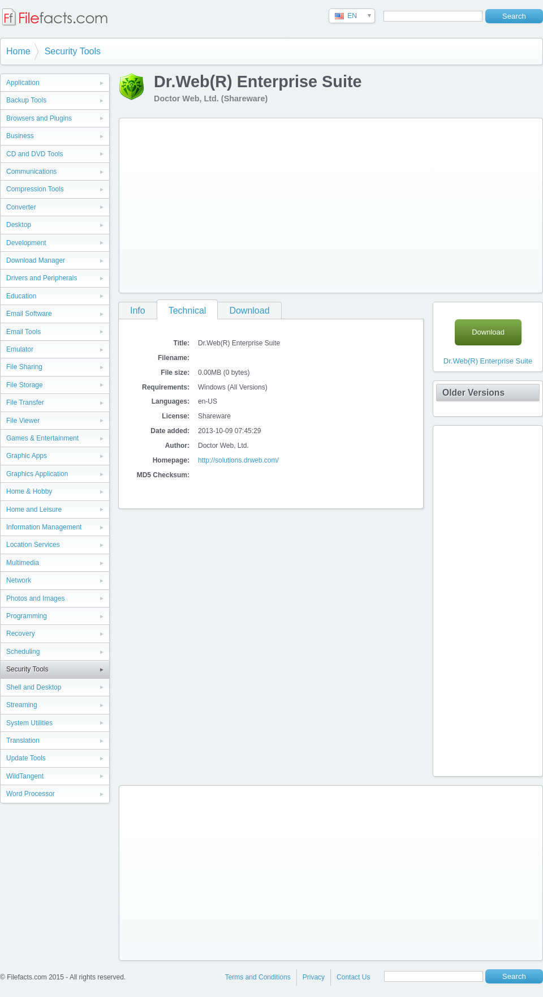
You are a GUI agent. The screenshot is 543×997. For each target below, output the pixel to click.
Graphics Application (37, 474)
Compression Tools (35, 189)
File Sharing (24, 367)
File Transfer (25, 402)
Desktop (18, 225)
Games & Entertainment (42, 438)
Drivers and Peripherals (41, 278)
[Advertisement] (279, 203)
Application (23, 83)
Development (26, 243)
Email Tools (23, 332)
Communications (31, 172)
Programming (26, 616)
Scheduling (23, 652)
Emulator (19, 349)
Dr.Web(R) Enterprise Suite (487, 361)
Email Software (29, 314)
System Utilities (29, 723)
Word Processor (30, 794)
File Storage (24, 385)
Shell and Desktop (33, 687)
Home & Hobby (29, 491)
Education (21, 296)
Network (18, 580)
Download (249, 310)
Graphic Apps (26, 456)
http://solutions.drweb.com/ (238, 460)
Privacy (314, 977)
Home (18, 51)
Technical (187, 310)
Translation (23, 740)
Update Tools (26, 758)
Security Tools (73, 51)
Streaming (21, 705)
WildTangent (25, 776)
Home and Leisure (34, 510)
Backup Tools (26, 100)
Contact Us (353, 977)
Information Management (43, 527)
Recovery (20, 633)
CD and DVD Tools (34, 154)
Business (20, 136)
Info (137, 310)
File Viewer (23, 421)
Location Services (33, 545)
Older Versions (473, 392)
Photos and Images (35, 598)
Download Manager (35, 260)
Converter (21, 207)
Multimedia (22, 563)
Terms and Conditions (258, 977)
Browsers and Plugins (39, 118)
